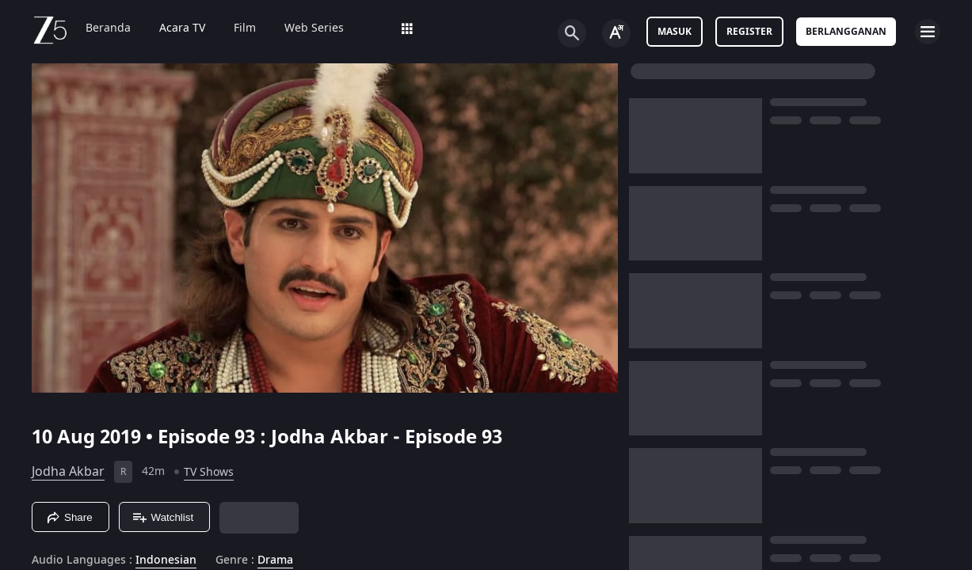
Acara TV (182, 28)
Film (245, 28)
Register (749, 32)
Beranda (108, 28)
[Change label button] (616, 33)
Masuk (675, 32)
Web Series (314, 28)
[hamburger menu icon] (927, 31)
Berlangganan (846, 32)
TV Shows (209, 523)
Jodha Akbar (68, 523)
